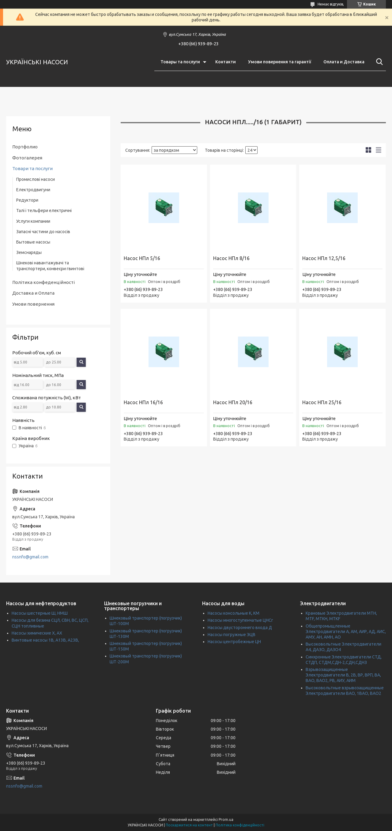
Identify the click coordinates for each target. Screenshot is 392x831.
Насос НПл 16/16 (143, 402)
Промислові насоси (35, 179)
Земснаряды (29, 252)
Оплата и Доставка (343, 61)
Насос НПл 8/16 (231, 258)
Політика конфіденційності (240, 825)
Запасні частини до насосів (43, 231)
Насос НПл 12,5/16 (323, 258)
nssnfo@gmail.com (30, 556)
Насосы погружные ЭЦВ (231, 634)
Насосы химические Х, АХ (37, 633)
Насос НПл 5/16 (142, 258)
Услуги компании (33, 221)
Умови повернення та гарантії (279, 61)
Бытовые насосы (33, 242)
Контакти (225, 61)
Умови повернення (33, 304)
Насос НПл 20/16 (232, 402)
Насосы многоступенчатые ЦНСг (240, 620)
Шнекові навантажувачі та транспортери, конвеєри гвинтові (50, 265)
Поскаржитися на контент (189, 825)
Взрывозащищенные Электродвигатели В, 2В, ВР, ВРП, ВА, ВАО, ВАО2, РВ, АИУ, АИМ (343, 675)
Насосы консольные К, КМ (233, 613)
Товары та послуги (180, 61)
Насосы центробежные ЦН (234, 641)
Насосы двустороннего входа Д (240, 627)
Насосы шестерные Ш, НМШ (40, 613)
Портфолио (25, 146)
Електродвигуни (33, 189)
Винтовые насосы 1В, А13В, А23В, (45, 640)
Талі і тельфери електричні (44, 210)
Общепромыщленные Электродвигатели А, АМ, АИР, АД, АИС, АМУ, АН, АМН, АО (346, 631)
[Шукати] (378, 62)
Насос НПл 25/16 (321, 402)
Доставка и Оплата (33, 293)
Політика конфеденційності (43, 282)
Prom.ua (226, 820)
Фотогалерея (27, 157)
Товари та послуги (32, 168)
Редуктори (27, 200)
